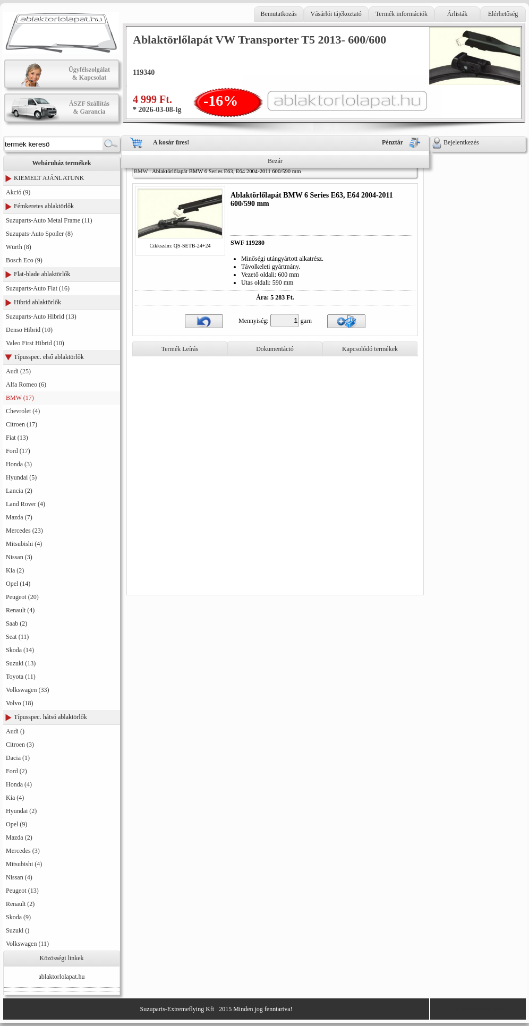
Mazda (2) (19, 837)
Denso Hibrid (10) (29, 330)
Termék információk (402, 14)
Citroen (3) (20, 744)
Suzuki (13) (21, 663)
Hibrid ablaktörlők (37, 302)
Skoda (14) (20, 650)
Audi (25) (18, 371)
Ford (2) (16, 771)
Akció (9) (18, 192)
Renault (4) (20, 610)
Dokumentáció (275, 349)
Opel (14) (18, 583)
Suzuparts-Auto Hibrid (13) (41, 316)
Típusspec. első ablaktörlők (49, 357)
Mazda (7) (19, 517)
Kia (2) (15, 570)
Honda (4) (19, 784)
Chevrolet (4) (23, 411)
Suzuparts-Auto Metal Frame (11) (49, 220)
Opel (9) (16, 824)
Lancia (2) (19, 490)
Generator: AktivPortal (478, 1009)
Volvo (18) (19, 703)
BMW (141, 171)
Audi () (15, 731)
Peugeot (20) (22, 597)
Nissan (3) (19, 557)
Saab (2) (16, 623)
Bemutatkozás (279, 14)
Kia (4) (15, 797)
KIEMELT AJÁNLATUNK (49, 178)
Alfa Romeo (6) (26, 384)
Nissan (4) (19, 877)
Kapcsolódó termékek (370, 349)
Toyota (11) (21, 676)
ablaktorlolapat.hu (62, 976)
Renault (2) (20, 904)
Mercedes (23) (24, 530)
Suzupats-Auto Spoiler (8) (39, 233)
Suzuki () (17, 930)
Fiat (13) (17, 437)
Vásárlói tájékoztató (336, 14)
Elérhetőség (503, 14)
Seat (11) (17, 636)
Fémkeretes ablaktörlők (44, 206)
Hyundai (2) (21, 811)
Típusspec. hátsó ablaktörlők (50, 717)
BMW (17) (20, 397)
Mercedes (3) (23, 850)
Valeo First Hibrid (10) (35, 343)
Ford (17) (18, 451)
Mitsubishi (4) (24, 544)
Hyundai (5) (21, 477)
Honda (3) (19, 464)
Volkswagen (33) (27, 690)
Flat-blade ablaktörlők (42, 274)
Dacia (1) (18, 758)
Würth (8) (18, 247)
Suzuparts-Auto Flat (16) (38, 288)
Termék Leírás (179, 349)
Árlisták (457, 14)
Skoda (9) (18, 917)
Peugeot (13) (22, 890)
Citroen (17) (21, 424)
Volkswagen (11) (27, 943)
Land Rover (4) (25, 504)
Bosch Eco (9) (24, 260)
